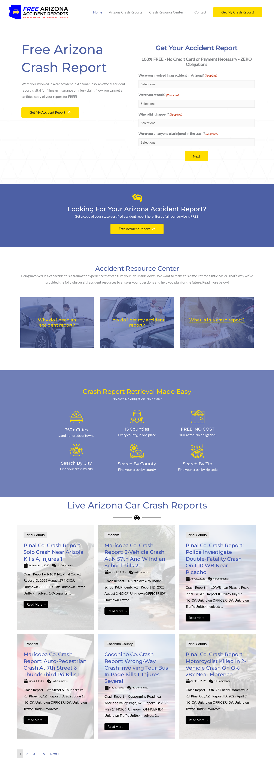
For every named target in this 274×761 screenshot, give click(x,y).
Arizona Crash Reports (125, 12)
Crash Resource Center (166, 12)
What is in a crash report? (216, 320)
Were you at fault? (158, 95)
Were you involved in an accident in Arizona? (177, 75)
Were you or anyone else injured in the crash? (178, 133)
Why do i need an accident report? (57, 322)
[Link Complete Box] (55, 577)
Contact (200, 12)
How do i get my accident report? (137, 322)
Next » (54, 754)
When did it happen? (160, 114)
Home (97, 12)
